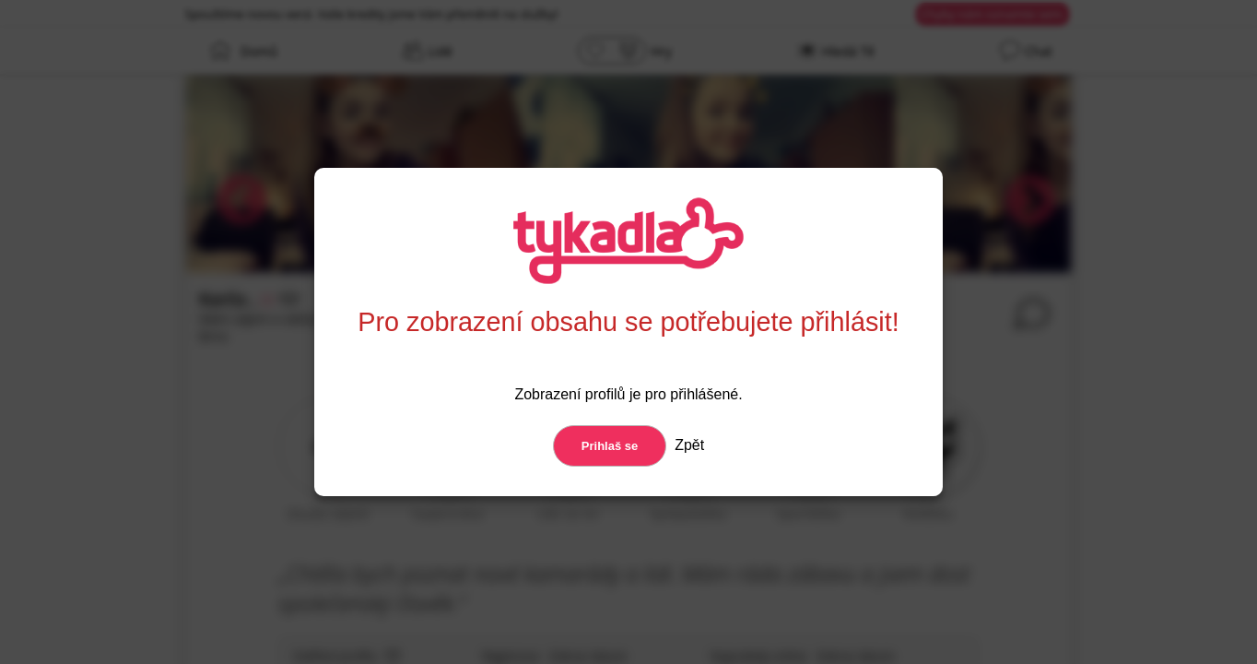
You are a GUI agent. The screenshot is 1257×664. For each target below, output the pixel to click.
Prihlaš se (610, 446)
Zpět (687, 445)
